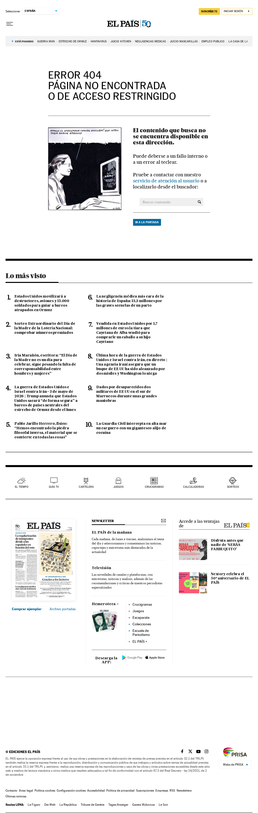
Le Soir (163, 804)
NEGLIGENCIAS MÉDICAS (150, 41)
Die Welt (49, 804)
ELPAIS (236, 524)
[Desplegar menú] (10, 24)
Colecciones (142, 624)
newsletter (103, 521)
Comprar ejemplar (27, 609)
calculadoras (193, 487)
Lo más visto (26, 275)
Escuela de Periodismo (141, 633)
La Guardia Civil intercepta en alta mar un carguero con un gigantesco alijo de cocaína (131, 428)
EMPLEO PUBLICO (213, 41)
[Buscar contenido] (199, 202)
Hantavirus (99, 41)
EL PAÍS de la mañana (112, 532)
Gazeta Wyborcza (143, 804)
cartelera (86, 487)
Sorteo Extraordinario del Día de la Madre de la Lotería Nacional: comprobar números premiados (44, 328)
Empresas (161, 790)
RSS (172, 790)
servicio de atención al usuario (167, 181)
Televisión (101, 568)
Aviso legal (26, 790)
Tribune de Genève (92, 804)
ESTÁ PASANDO (24, 41)
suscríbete (209, 11)
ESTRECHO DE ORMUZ (73, 41)
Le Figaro (34, 804)
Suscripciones (145, 790)
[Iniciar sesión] (236, 11)
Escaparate (141, 617)
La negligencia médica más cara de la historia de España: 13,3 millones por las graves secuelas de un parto (130, 301)
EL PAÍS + (140, 641)
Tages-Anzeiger (118, 804)
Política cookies (45, 790)
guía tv (54, 487)
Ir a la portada (147, 222)
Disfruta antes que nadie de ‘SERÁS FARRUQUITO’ (227, 545)
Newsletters (184, 790)
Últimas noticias (16, 796)
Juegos (138, 611)
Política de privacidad (120, 790)
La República (68, 804)
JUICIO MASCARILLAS (184, 41)
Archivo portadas (63, 609)
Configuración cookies (71, 790)
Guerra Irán (46, 41)
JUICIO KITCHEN (121, 41)
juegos (118, 487)
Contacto (11, 790)
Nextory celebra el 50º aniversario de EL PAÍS (230, 578)
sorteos (233, 487)
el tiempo (21, 487)
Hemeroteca (104, 604)
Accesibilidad (96, 790)
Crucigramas (154, 487)
